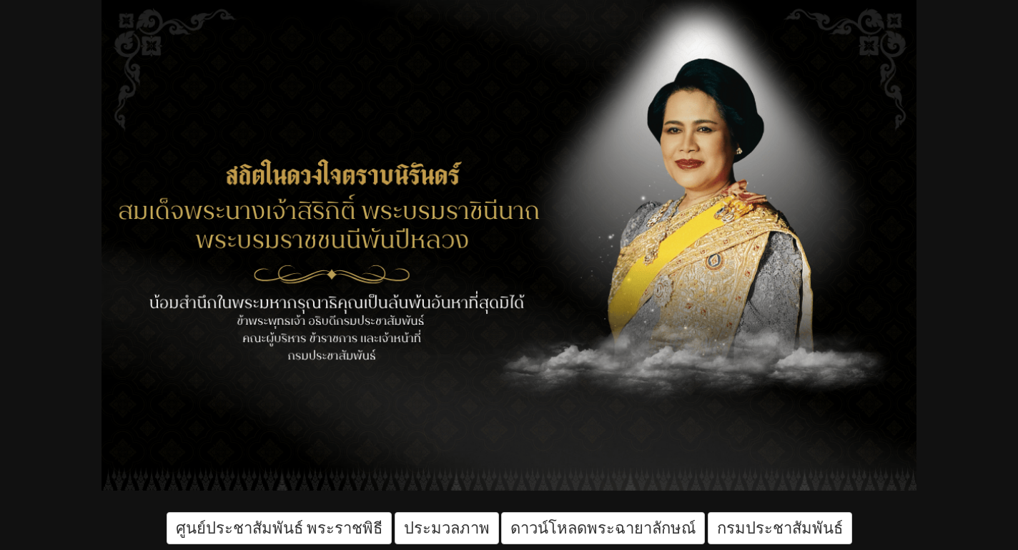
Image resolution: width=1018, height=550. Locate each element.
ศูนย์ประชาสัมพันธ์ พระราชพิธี (279, 528)
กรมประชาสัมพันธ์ (780, 528)
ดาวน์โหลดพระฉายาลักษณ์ (603, 528)
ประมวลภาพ (447, 528)
